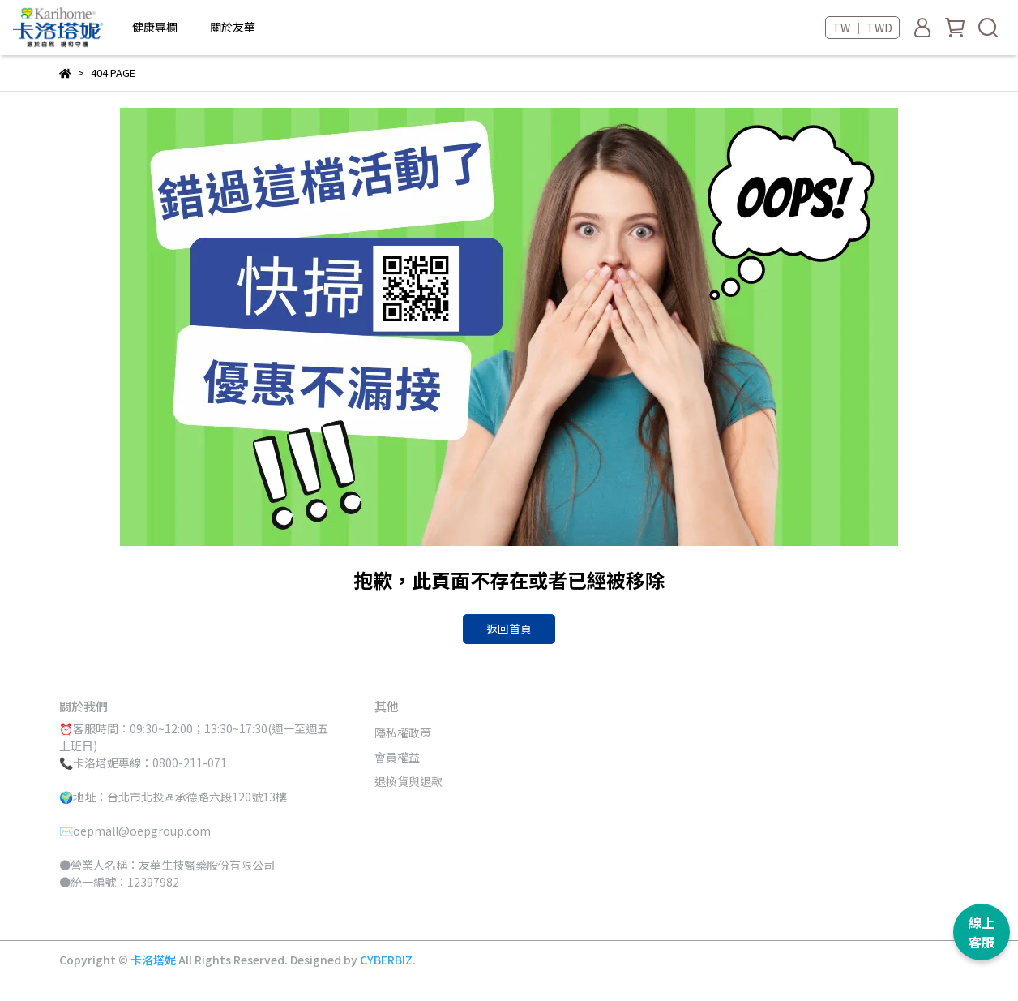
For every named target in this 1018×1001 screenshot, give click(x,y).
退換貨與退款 (408, 781)
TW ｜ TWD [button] (862, 27)
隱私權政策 (402, 732)
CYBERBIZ (386, 960)
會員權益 (397, 757)
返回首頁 (509, 629)
